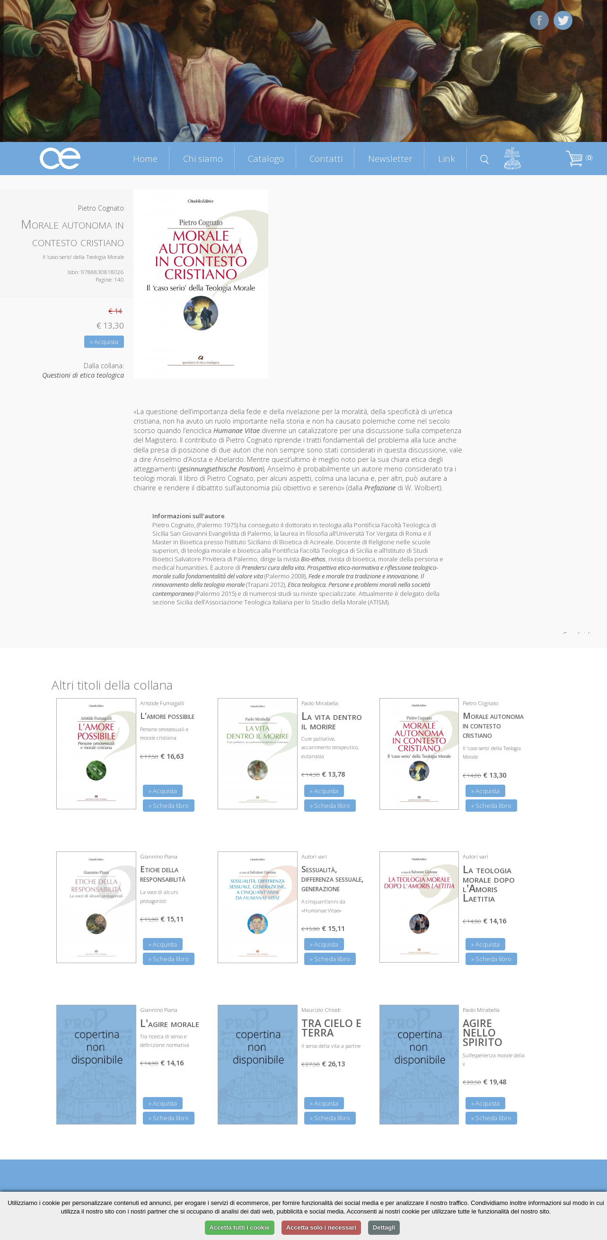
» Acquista (104, 341)
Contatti (326, 158)
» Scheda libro (169, 805)
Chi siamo (203, 158)
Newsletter (390, 158)
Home (145, 158)
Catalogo (266, 158)
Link (446, 158)
